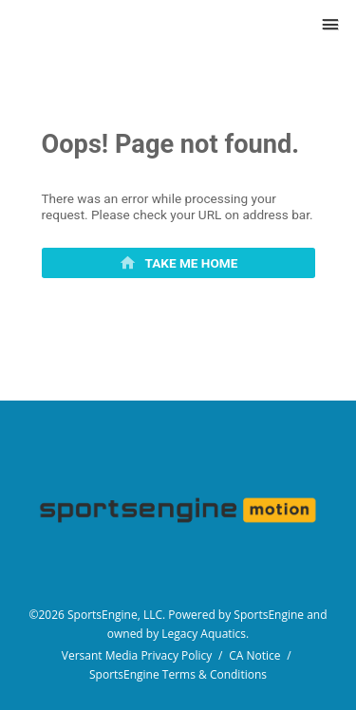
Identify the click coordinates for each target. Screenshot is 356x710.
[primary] (178, 263)
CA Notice (254, 655)
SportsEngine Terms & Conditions (178, 674)
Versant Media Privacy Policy (137, 655)
